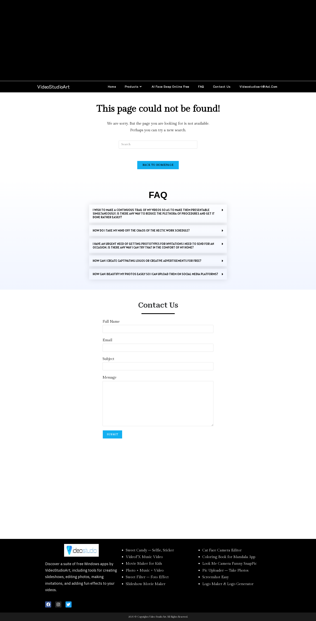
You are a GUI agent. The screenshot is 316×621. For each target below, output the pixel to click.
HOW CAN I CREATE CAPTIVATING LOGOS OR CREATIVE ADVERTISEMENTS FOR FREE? (147, 261)
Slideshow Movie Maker (145, 584)
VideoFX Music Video (144, 557)
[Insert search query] (158, 145)
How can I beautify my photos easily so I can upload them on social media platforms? (155, 274)
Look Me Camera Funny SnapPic (229, 564)
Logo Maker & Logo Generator (228, 584)
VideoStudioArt (53, 86)
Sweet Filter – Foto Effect (147, 577)
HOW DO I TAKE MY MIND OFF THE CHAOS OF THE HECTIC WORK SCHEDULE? (141, 230)
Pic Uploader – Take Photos (225, 570)
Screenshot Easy (215, 577)
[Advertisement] (158, 40)
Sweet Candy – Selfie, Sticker (150, 550)
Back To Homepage (158, 165)
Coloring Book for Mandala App (228, 557)
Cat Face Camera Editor (222, 550)
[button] (158, 214)
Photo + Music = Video (145, 570)
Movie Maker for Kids (144, 564)
